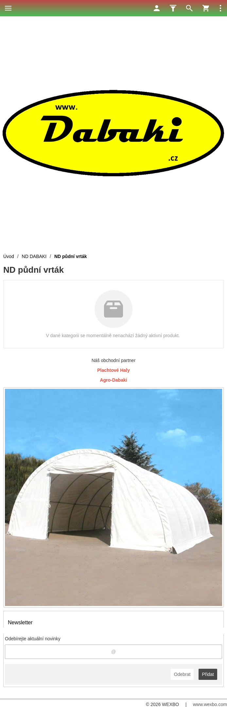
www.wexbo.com (210, 704)
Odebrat (182, 674)
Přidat (208, 674)
